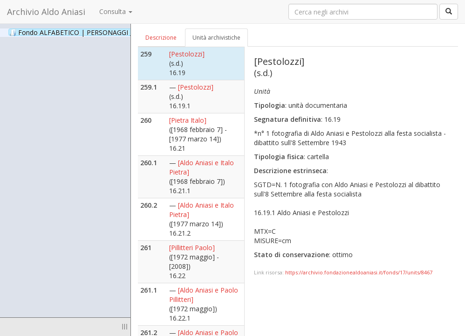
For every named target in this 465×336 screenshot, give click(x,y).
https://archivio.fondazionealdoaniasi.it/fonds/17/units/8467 (358, 272)
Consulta (115, 11)
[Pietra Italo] (187, 120)
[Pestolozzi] (187, 53)
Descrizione (161, 38)
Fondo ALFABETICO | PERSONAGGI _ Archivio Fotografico (113, 32)
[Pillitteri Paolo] (192, 247)
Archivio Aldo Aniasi (46, 11)
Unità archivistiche (216, 38)
